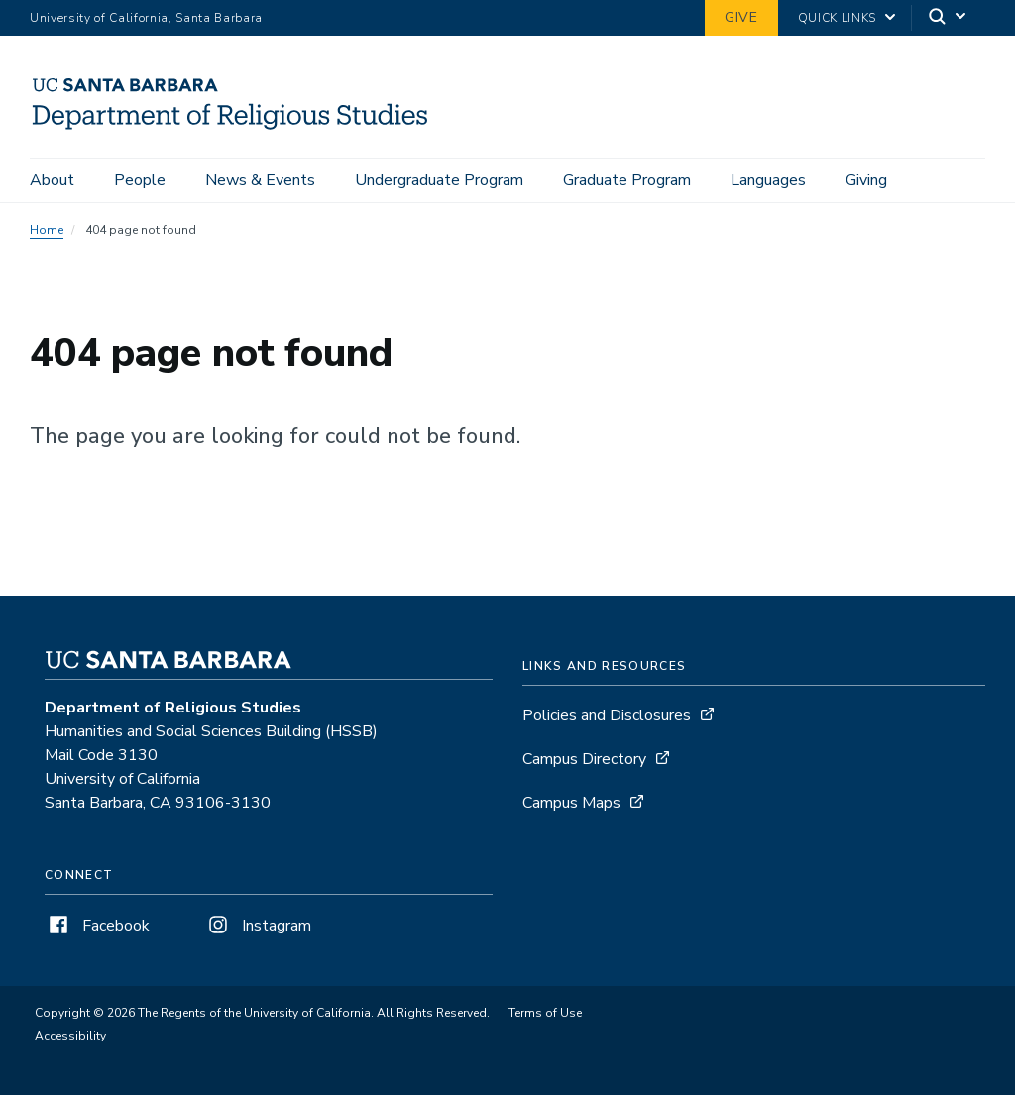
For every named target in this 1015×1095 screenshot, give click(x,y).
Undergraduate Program (439, 180)
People (140, 180)
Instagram (257, 925)
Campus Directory (584, 759)
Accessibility (70, 1035)
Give (741, 17)
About (52, 180)
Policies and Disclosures (606, 715)
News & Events (260, 180)
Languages (768, 180)
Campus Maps (571, 803)
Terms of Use (545, 1013)
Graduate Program (627, 180)
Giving (866, 180)
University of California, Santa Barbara (146, 18)
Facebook (97, 925)
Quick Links (837, 18)
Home (46, 230)
